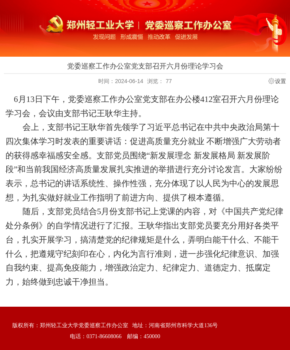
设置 (280, 81)
